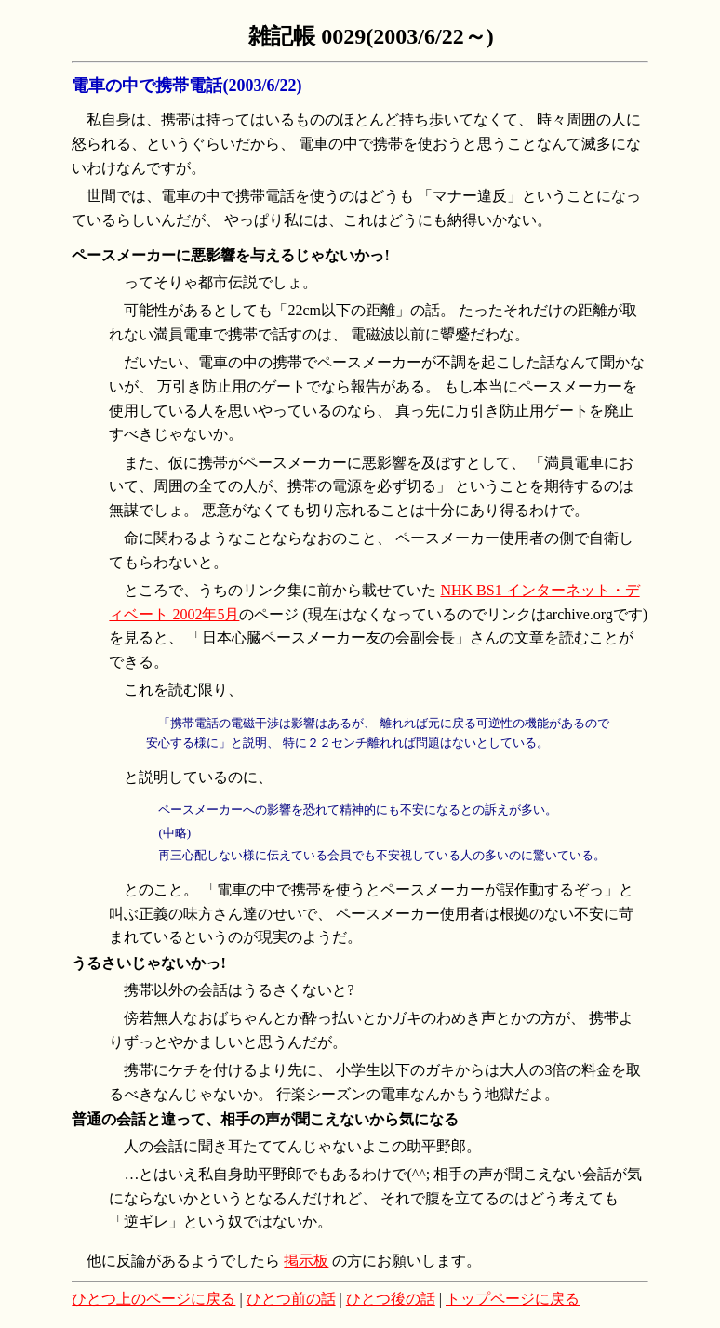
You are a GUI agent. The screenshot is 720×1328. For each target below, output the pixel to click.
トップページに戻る (513, 1299)
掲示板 (306, 1260)
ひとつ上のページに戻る (153, 1299)
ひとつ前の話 (291, 1299)
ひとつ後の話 (390, 1299)
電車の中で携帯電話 (147, 85)
